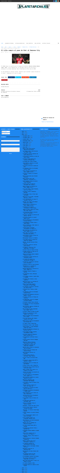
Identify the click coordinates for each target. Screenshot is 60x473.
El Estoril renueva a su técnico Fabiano (30, 167)
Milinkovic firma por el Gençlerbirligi (28, 443)
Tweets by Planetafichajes (47, 51)
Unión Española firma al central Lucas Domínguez (30, 175)
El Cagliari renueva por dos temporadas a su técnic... (29, 241)
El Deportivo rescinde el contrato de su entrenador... (30, 256)
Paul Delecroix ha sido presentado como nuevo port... (31, 414)
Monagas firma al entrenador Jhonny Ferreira (31, 440)
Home (2, 43)
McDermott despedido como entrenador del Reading (28, 374)
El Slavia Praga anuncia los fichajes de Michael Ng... (29, 153)
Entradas (4, 125)
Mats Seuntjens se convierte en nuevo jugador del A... (30, 224)
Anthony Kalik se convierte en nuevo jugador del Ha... (29, 198)
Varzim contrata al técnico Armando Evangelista (31, 432)
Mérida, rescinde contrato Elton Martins (30, 236)
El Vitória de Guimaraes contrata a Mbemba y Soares (31, 288)
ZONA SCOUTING (38, 43)
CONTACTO (9, 1)
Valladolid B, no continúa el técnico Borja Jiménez (29, 260)
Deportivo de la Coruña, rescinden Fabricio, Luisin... (30, 191)
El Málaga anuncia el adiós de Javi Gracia (31, 459)
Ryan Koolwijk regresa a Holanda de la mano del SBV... (31, 300)
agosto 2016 (26, 135)
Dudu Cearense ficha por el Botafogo (29, 346)
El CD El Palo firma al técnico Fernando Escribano (30, 401)
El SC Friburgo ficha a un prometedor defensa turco (29, 412)
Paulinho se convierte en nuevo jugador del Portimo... (30, 307)
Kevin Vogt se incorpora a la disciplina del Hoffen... (29, 227)
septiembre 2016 (27, 134)
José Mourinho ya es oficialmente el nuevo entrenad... (30, 389)
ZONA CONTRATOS (29, 43)
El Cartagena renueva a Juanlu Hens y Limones (31, 270)
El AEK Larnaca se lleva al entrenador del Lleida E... (29, 178)
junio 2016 (25, 139)
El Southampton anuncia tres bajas (30, 449)
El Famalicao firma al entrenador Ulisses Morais (30, 286)
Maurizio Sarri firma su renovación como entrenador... (31, 341)
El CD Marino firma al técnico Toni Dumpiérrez (31, 376)
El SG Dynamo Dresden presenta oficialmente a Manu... (30, 326)
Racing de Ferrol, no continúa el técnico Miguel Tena (30, 275)
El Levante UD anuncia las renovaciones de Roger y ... (29, 253)
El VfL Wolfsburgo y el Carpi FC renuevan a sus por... (30, 193)
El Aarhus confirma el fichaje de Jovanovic (30, 291)
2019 (23, 125)
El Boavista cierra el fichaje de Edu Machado (30, 357)
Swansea (19, 46)
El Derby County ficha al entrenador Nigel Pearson (29, 349)
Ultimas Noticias (32, 46)
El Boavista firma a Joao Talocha (30, 318)
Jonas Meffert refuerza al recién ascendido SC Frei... (30, 157)
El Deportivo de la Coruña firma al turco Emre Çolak (31, 361)
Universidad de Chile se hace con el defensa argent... (30, 229)
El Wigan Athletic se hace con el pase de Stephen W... (30, 245)
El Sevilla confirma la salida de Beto (30, 160)
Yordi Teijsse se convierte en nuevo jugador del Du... (30, 165)
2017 (23, 126)
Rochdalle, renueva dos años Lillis (31, 399)
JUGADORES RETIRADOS (9, 43)
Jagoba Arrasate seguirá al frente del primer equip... (30, 204)
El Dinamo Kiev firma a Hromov (30, 155)
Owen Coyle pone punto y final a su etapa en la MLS (31, 454)
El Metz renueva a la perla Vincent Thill (31, 406)
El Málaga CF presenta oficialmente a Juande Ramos (31, 384)
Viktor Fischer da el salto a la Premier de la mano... (30, 363)
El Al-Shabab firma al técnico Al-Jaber (30, 392)
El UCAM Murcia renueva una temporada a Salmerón (29, 339)
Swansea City (24, 46)
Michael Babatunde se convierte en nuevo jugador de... (30, 263)
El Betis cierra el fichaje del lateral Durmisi (30, 344)
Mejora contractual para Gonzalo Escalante (30, 170)
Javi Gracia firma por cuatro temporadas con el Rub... (29, 452)
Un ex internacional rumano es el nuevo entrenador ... (30, 409)
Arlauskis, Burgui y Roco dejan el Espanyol (30, 430)
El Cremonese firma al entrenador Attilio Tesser (30, 162)
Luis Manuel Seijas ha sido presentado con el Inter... (29, 448)
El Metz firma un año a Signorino (30, 358)
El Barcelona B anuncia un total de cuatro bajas (31, 150)
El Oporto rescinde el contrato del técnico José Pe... (31, 209)
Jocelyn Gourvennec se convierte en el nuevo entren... (31, 366)
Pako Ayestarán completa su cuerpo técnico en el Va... (30, 371)
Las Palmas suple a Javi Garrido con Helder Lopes (30, 145)
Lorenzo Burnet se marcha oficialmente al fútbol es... (30, 222)
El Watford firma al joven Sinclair (31, 257)
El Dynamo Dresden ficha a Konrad (30, 295)
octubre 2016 (26, 132)
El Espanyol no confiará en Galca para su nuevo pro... (30, 382)
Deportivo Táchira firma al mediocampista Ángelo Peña (29, 336)
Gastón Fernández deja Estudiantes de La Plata (30, 310)
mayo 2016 (25, 140)
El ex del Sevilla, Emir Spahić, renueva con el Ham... (30, 312)
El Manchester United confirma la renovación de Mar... (30, 251)
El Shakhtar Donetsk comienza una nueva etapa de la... (30, 148)
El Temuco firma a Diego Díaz (29, 316)
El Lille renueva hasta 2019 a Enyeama (30, 419)
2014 (23, 463)
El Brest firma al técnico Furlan (30, 243)
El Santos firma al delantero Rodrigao (29, 185)
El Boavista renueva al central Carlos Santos (30, 239)
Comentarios (5, 127)
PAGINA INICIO (4, 1)
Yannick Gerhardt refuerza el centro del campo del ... (29, 379)
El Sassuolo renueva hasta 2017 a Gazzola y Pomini (30, 354)
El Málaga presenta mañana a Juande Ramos (31, 424)
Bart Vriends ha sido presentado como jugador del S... (30, 303)
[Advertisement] (8, 22)
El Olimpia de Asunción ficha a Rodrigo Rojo (30, 422)
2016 (23, 128)
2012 (23, 466)
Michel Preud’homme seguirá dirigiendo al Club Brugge (29, 278)
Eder (6, 46)
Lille (14, 46)
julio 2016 (25, 137)
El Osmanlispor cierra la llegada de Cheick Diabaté (30, 294)
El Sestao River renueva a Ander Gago (30, 283)
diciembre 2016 (26, 129)
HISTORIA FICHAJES (46, 43)
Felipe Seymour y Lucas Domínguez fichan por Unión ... (30, 321)
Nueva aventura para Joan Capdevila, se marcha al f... (30, 173)
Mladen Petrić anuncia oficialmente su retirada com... (31, 315)
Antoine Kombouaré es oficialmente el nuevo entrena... (30, 214)
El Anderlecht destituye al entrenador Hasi (29, 394)
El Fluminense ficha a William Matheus (30, 268)
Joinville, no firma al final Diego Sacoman (31, 404)
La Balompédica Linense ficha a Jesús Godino (30, 216)
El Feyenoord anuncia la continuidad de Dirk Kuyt (29, 437)
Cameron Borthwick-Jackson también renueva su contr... (30, 248)
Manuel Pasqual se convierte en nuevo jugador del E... (30, 180)
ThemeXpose (8, 471)
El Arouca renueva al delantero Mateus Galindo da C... (30, 328)
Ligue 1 (10, 46)
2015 (23, 461)
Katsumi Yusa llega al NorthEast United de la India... (30, 196)
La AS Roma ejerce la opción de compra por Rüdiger (30, 234)
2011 (23, 467)
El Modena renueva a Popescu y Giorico (30, 265)
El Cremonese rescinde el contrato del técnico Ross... (30, 281)
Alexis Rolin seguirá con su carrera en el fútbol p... (29, 427)
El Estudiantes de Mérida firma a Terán (30, 331)
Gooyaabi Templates (22, 471)
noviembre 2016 (26, 131)
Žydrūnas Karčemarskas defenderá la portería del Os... (31, 323)
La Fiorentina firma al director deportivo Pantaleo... (30, 206)
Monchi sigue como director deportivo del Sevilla (29, 143)
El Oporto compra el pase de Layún (30, 305)
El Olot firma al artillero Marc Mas (30, 352)
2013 (23, 464)
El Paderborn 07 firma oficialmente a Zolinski (31, 298)
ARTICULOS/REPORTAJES (19, 43)
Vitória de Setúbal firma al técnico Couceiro (29, 397)
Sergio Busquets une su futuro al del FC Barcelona (30, 387)
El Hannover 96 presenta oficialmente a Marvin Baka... (30, 201)
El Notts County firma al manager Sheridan (30, 333)
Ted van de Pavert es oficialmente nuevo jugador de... (30, 369)
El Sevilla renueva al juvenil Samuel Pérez (30, 211)
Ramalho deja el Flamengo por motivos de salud (29, 417)
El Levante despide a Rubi (29, 456)
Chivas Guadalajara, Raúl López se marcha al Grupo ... (30, 219)
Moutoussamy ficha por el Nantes (30, 231)
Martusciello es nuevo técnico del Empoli (30, 445)
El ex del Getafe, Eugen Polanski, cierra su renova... (30, 183)
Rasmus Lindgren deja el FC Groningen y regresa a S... (29, 435)
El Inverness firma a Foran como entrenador (30, 188)
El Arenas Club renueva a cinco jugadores (30, 273)
